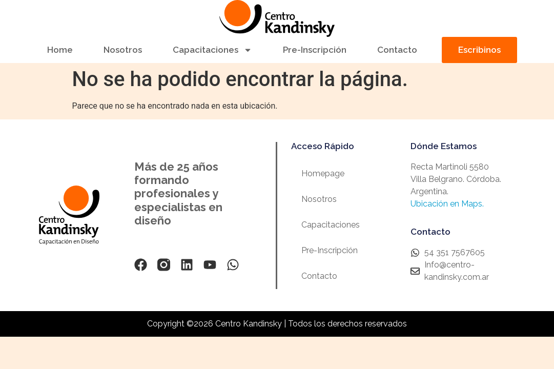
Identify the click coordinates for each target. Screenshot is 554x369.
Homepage (322, 173)
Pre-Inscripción (314, 50)
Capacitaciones (212, 49)
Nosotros (123, 50)
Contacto (397, 50)
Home (60, 50)
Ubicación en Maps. (447, 204)
